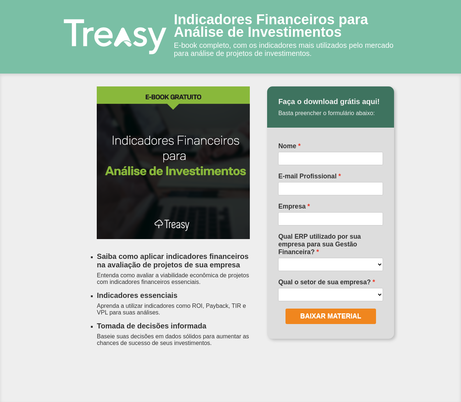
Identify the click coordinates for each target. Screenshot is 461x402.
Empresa (291, 206)
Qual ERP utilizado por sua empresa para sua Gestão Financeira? (319, 244)
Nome (287, 146)
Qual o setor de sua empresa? (324, 282)
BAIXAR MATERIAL (330, 316)
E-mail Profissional (307, 176)
